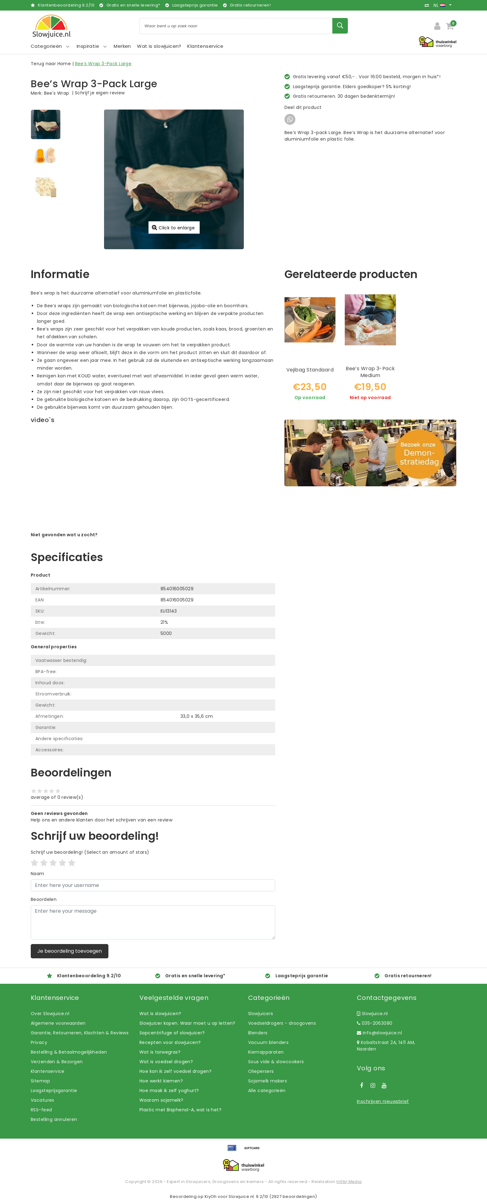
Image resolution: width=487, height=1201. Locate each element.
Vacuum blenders (268, 1042)
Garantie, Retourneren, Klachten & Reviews (80, 1033)
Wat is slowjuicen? (160, 1013)
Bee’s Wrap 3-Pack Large (103, 64)
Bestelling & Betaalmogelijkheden (69, 1052)
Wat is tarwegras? (159, 1052)
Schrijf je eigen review (100, 93)
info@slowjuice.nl (379, 1033)
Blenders (257, 1033)
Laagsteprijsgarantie (54, 1090)
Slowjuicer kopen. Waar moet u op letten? (187, 1023)
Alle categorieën (267, 1090)
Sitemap (40, 1081)
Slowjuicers (260, 1013)
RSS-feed (41, 1110)
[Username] (153, 885)
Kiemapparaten (266, 1052)
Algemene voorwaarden (58, 1023)
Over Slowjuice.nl (50, 1013)
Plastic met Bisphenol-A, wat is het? (180, 1110)
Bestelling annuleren (54, 1119)
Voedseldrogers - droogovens (282, 1023)
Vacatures (42, 1100)
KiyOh (211, 1196)
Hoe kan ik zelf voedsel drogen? (175, 1071)
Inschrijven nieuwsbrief (383, 1101)
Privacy (39, 1042)
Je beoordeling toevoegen (69, 951)
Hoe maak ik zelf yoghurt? (169, 1090)
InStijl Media (349, 1182)
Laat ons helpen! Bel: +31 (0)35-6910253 (76, 541)
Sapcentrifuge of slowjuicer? (172, 1033)
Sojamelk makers (267, 1081)
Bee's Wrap (56, 93)
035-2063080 (374, 1023)
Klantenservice (48, 1071)
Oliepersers (261, 1071)
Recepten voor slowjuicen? (170, 1042)
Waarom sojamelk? (161, 1100)
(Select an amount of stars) (90, 852)
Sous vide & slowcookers (276, 1062)
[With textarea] (153, 922)
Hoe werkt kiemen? (161, 1081)
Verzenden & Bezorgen (57, 1062)
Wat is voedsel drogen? (166, 1062)
